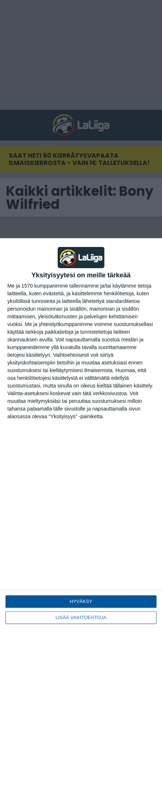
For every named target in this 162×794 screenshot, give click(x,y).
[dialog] (81, 516)
